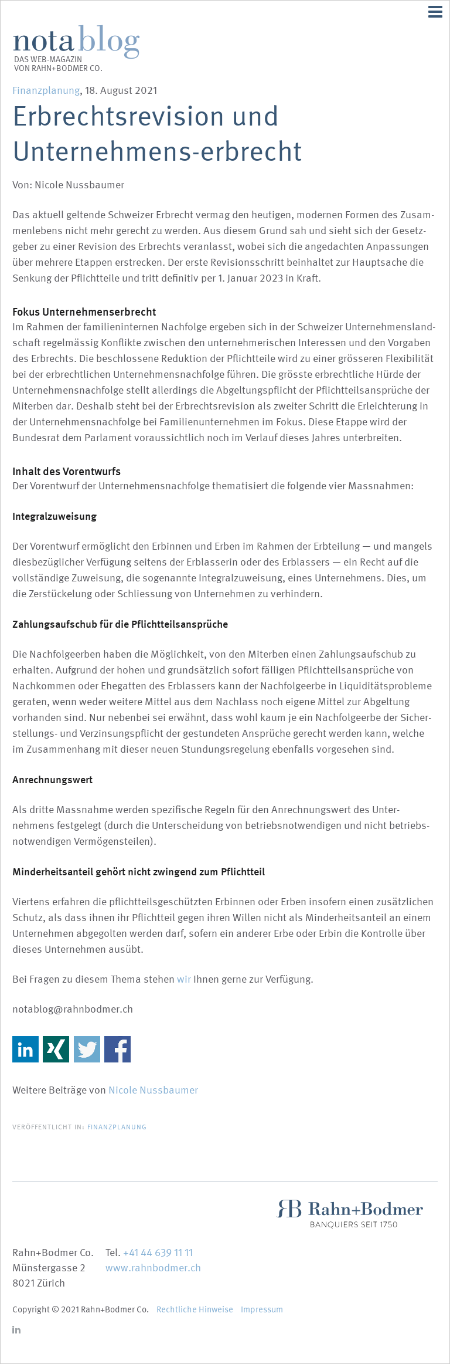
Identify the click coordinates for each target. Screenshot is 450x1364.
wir (184, 979)
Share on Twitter (87, 1049)
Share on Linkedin (25, 1049)
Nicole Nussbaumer (153, 1090)
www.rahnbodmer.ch (153, 1268)
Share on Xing (56, 1049)
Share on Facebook (117, 1049)
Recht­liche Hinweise (194, 1309)
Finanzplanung (46, 90)
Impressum (262, 1309)
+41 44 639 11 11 (158, 1253)
